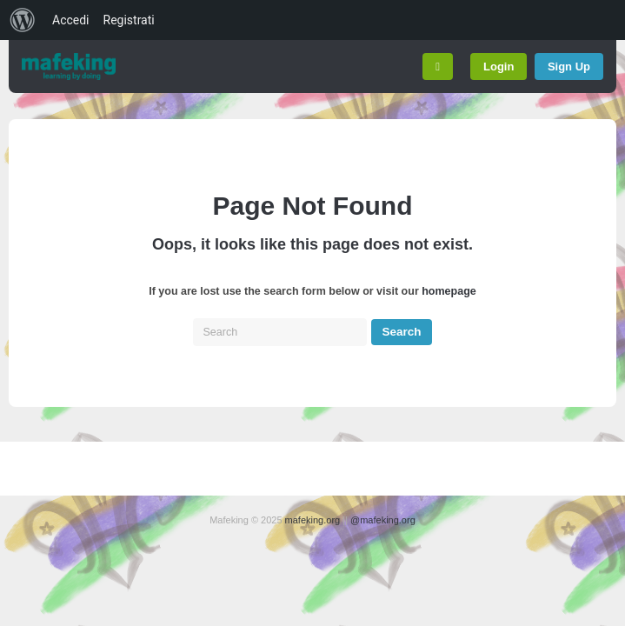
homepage (449, 291)
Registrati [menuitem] (129, 20)
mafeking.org (313, 520)
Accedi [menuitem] (71, 20)
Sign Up (569, 66)
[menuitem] (22, 20)
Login (498, 66)
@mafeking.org (383, 520)
